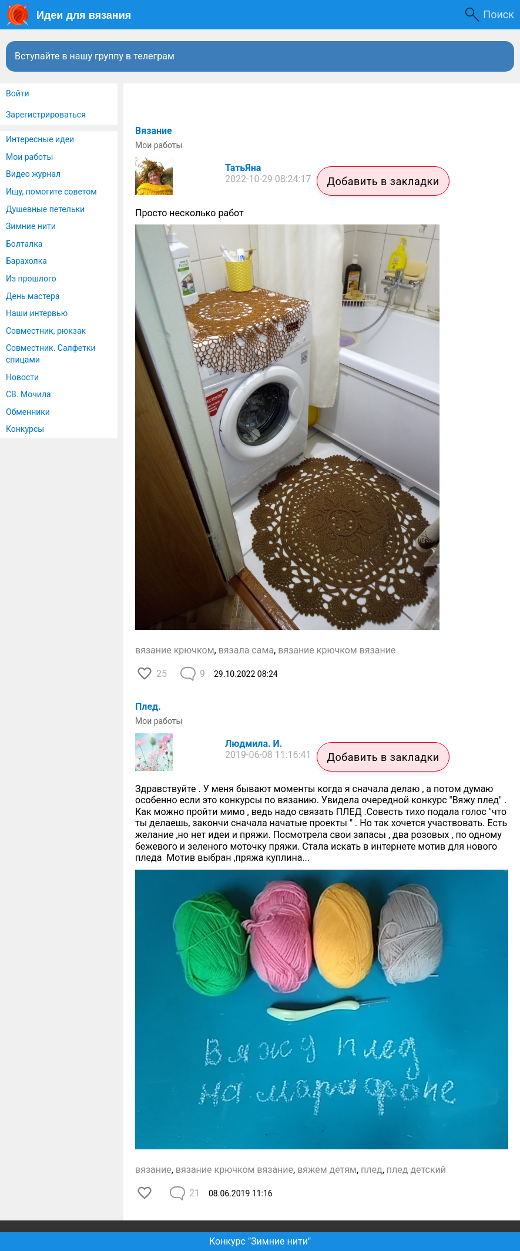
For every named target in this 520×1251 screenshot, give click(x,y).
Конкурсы (25, 429)
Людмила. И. (253, 743)
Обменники (28, 412)
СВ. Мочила (28, 394)
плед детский (416, 1169)
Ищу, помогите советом (51, 191)
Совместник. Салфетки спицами (51, 353)
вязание (153, 1169)
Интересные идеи (40, 139)
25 (161, 673)
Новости (22, 377)
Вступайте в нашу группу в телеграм (95, 56)
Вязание (153, 130)
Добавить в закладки (383, 181)
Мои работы (29, 157)
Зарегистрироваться (46, 114)
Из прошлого (31, 278)
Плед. (148, 706)
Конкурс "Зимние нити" (260, 1241)
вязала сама (246, 650)
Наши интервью (37, 313)
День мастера (33, 296)
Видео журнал (33, 174)
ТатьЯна (243, 167)
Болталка (24, 244)
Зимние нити (31, 226)
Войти (17, 93)
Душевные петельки (45, 209)
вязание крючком (174, 650)
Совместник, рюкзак (46, 331)
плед (372, 1169)
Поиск (498, 14)
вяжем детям (327, 1169)
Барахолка (26, 261)
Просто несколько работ (189, 213)
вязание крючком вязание (336, 650)
